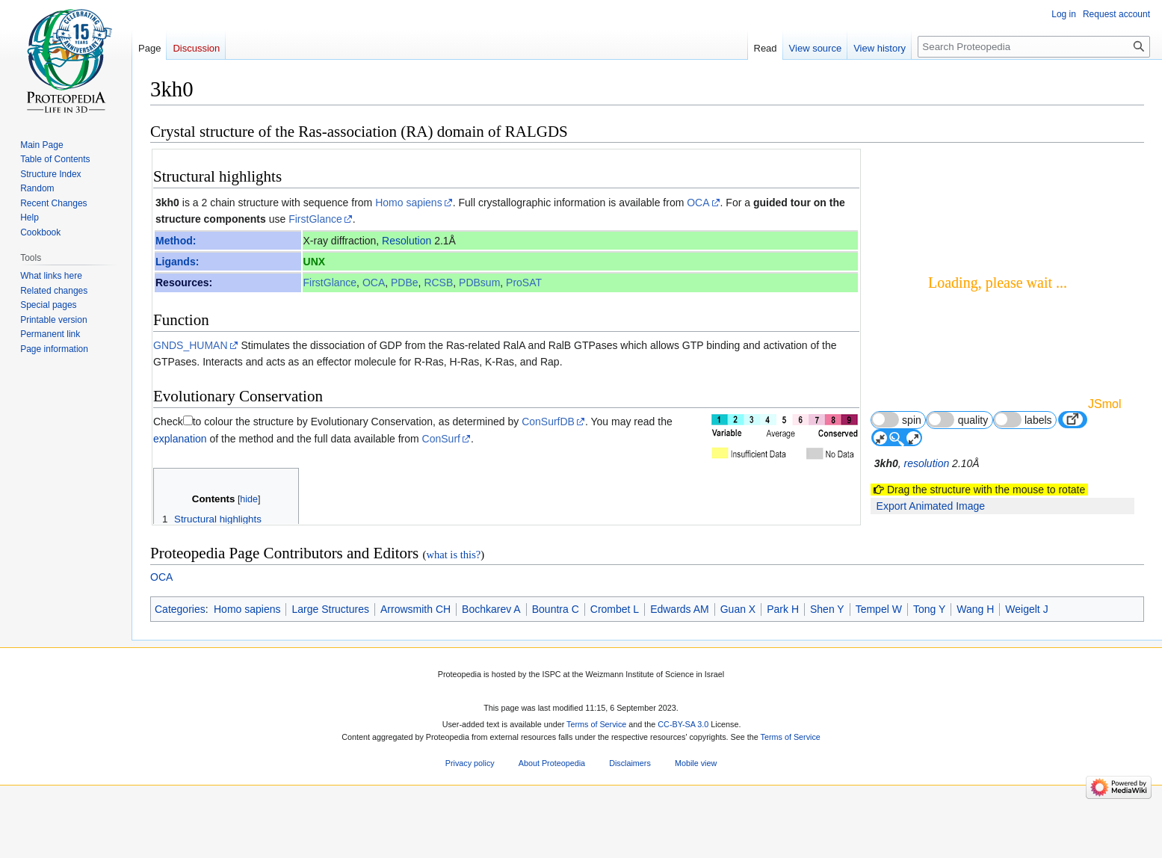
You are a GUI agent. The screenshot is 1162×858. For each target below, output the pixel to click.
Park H (783, 664)
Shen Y (827, 664)
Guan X (737, 664)
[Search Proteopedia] (1034, 47)
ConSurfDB (548, 422)
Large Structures (330, 664)
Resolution (406, 241)
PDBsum (479, 282)
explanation (180, 439)
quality (957, 420)
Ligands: (177, 262)
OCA (698, 203)
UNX (314, 262)
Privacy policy (470, 818)
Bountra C (555, 664)
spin (896, 420)
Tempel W (879, 664)
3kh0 (167, 203)
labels (1023, 420)
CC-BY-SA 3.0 (683, 778)
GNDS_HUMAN (190, 345)
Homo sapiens (408, 203)
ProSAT (524, 282)
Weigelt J (1026, 664)
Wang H (975, 664)
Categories (180, 664)
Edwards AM (679, 664)
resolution (927, 463)
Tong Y (929, 664)
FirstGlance (315, 219)
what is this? (453, 610)
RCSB (438, 282)
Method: (175, 241)
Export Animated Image (931, 506)
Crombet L (614, 664)
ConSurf (441, 439)
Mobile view (696, 818)
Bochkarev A (491, 664)
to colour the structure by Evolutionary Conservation (313, 422)
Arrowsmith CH (415, 664)
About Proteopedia (552, 818)
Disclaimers (630, 818)
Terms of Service (596, 778)
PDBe (404, 282)
